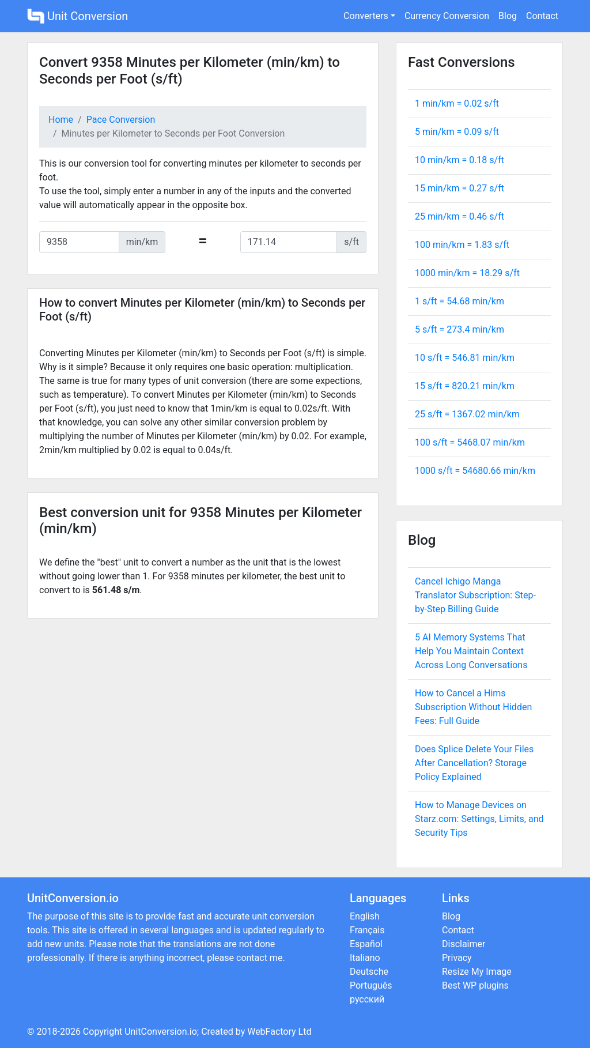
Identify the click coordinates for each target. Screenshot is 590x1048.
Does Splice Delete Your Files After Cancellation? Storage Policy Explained (474, 763)
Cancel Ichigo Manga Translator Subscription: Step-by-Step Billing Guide (475, 595)
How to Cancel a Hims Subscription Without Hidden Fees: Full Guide (473, 707)
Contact (542, 15)
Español (366, 943)
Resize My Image (477, 971)
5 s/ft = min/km (459, 329)
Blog (507, 15)
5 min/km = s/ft (457, 131)
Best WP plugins (475, 985)
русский (367, 999)
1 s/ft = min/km (459, 301)
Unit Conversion (77, 16)
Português (371, 985)
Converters (365, 15)
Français (367, 930)
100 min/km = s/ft (462, 244)
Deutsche (369, 971)
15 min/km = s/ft (459, 188)
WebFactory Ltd (279, 1031)
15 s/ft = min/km (465, 385)
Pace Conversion (121, 119)
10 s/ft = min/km (465, 357)
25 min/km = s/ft (459, 216)
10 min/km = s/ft (459, 159)
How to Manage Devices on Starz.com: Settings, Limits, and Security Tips (479, 819)
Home (60, 119)
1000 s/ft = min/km (475, 470)
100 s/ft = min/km (470, 442)
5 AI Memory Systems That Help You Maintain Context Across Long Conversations (471, 651)
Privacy (457, 957)
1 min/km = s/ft (457, 103)
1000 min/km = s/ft (467, 272)
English (365, 916)
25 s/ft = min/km (467, 414)
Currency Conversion (446, 15)
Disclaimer (463, 943)
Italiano (365, 957)
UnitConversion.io (160, 1031)
